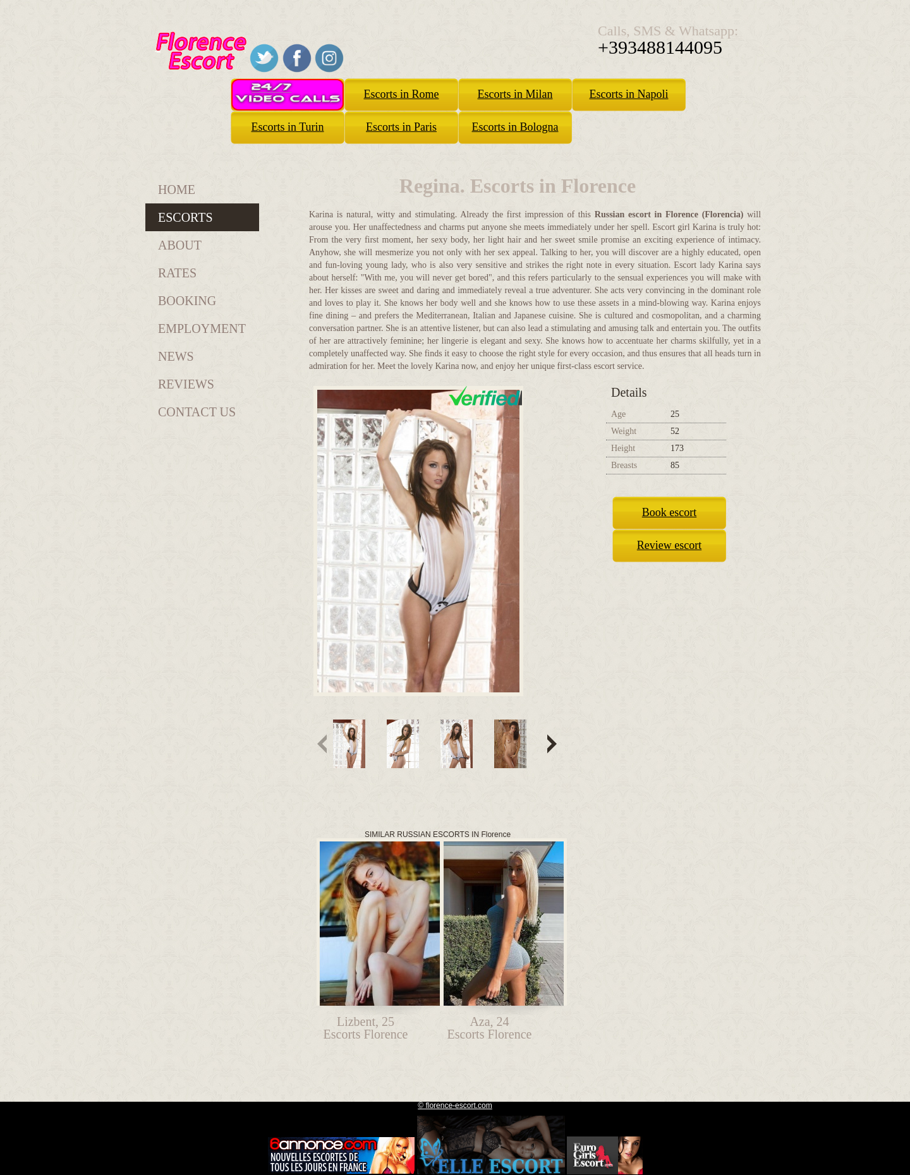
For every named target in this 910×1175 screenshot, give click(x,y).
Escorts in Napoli (629, 94)
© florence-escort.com (455, 1105)
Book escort (669, 512)
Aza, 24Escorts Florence (489, 1027)
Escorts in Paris (401, 127)
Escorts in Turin (287, 127)
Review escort (669, 545)
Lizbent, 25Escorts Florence (366, 1027)
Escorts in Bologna (515, 127)
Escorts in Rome (401, 94)
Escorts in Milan (515, 94)
